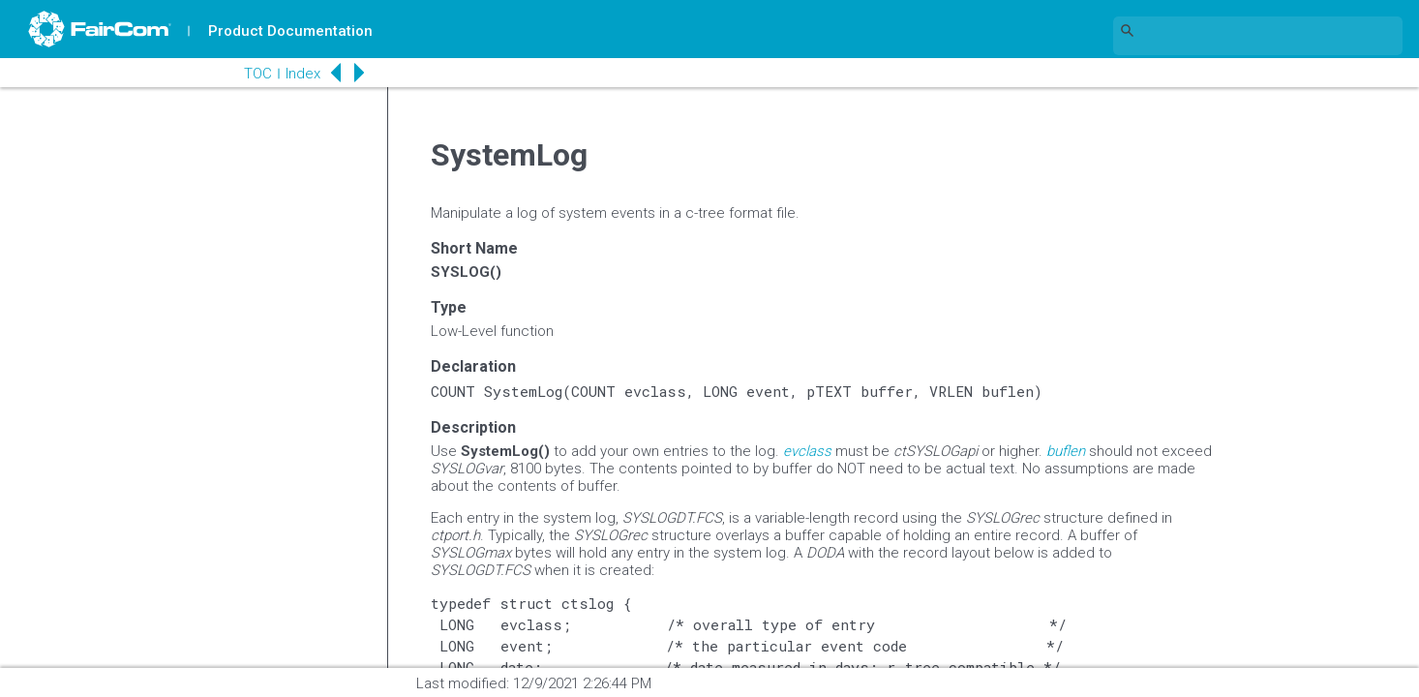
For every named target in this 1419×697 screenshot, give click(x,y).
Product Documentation (291, 31)
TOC (251, 73)
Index (296, 73)
